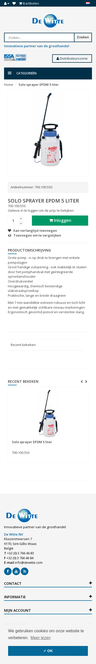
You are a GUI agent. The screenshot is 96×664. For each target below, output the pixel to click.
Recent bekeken (23, 344)
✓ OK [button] (48, 651)
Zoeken (83, 37)
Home (8, 84)
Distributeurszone (72, 58)
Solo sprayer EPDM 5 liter (38, 84)
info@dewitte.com (29, 562)
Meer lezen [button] (41, 638)
